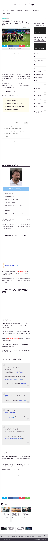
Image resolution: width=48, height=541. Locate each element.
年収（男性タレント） (41, 107)
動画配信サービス (41, 74)
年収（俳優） (41, 88)
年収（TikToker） (41, 77)
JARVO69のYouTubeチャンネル (13, 128)
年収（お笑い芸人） (41, 84)
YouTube (3, 18)
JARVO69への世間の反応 (12, 133)
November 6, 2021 (9, 417)
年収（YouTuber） (41, 80)
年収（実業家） (41, 99)
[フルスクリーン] (45, 32)
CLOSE (26, 122)
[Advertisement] (16, 63)
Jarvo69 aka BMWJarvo (11, 265)
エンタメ (41, 64)
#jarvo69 (7, 395)
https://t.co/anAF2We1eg (10, 412)
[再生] (35, 32)
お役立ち (19, 11)
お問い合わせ (36, 11)
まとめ (7, 136)
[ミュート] (43, 32)
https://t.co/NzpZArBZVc (10, 379)
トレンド (5, 11)
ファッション (41, 71)
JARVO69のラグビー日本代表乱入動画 (15, 131)
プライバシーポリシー (6, 539)
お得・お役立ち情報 (41, 60)
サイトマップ (6, 13)
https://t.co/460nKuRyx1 (10, 438)
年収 (12, 11)
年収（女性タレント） (41, 95)
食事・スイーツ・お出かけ (41, 111)
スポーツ (27, 11)
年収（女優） (41, 91)
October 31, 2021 (22, 400)
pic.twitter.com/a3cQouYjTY (12, 396)
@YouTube (19, 379)
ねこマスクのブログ (24, 4)
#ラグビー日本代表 (20, 372)
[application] (40, 30)
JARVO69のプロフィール (12, 126)
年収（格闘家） (41, 103)
